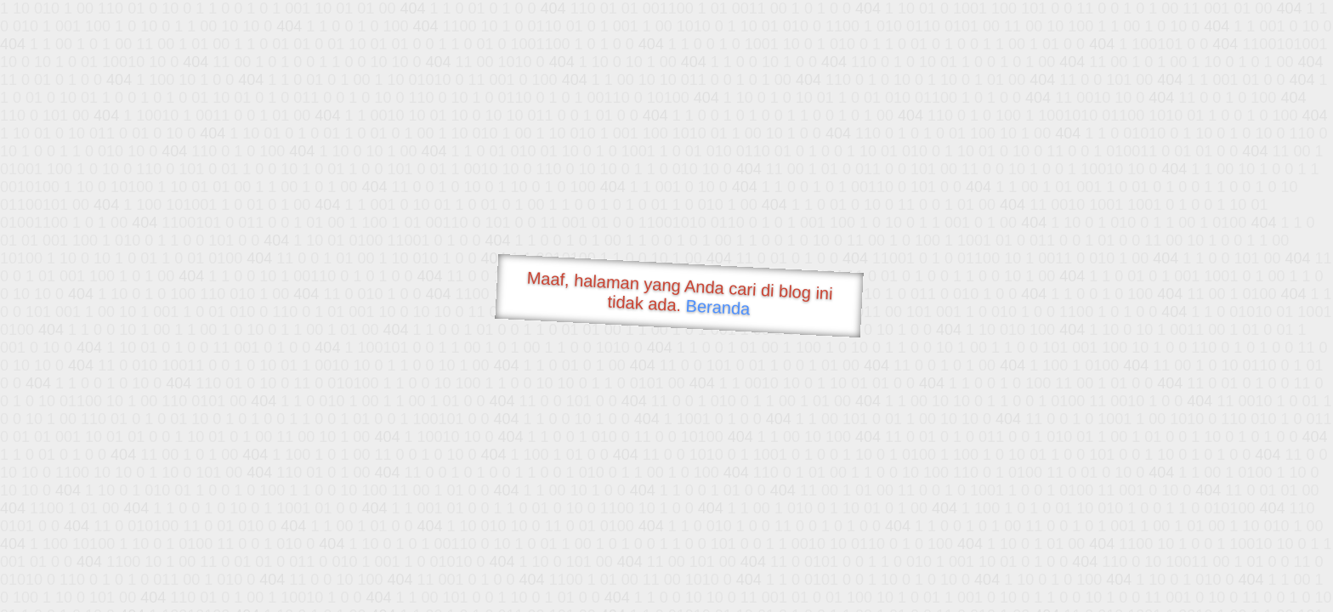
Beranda (718, 307)
